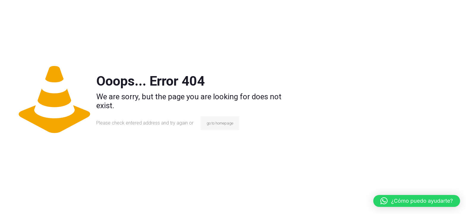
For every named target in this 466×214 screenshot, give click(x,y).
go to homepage (220, 123)
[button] (416, 201)
